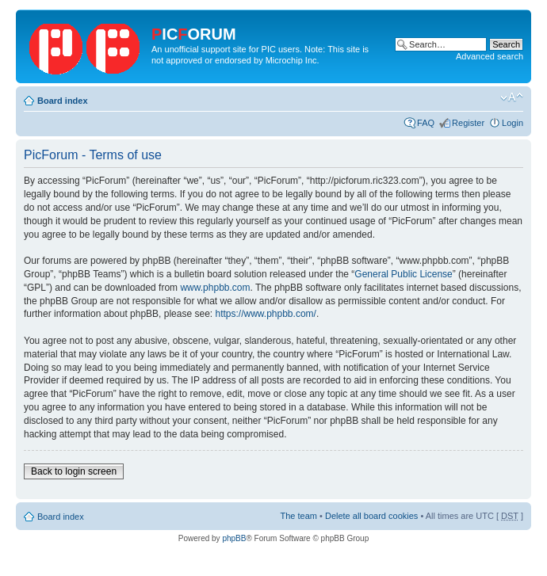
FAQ (425, 123)
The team (299, 516)
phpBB (234, 538)
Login (512, 123)
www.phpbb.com (215, 287)
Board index (62, 100)
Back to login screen (74, 471)
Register (468, 123)
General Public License (403, 274)
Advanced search (489, 56)
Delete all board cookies (371, 516)
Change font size (511, 97)
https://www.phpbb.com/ (265, 313)
